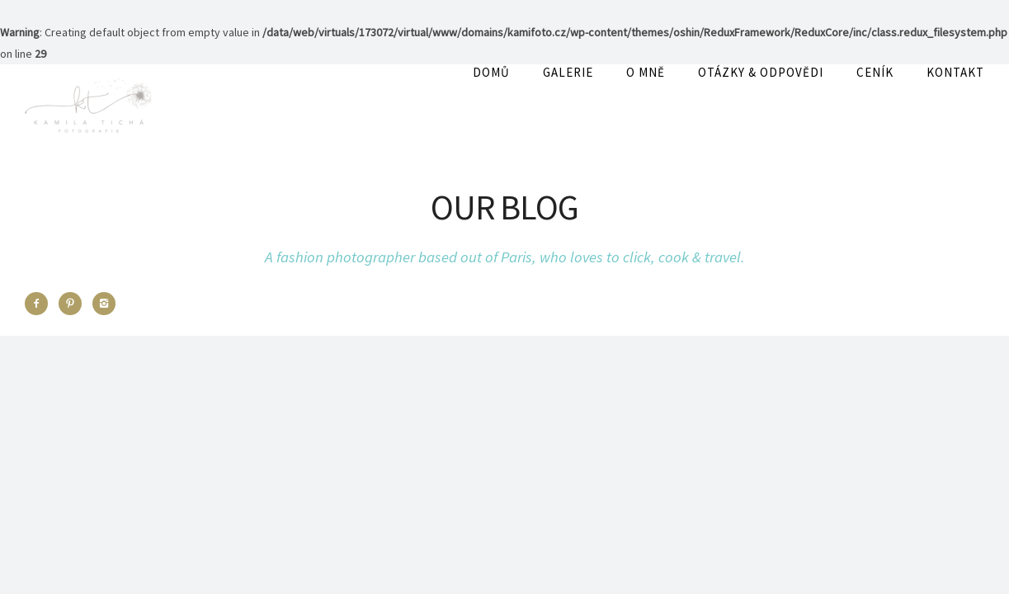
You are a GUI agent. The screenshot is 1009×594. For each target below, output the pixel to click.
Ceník (874, 72)
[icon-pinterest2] (74, 303)
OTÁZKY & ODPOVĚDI (760, 72)
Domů (491, 72)
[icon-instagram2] (104, 303)
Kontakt (955, 72)
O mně (645, 72)
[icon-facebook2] (40, 303)
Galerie (568, 72)
